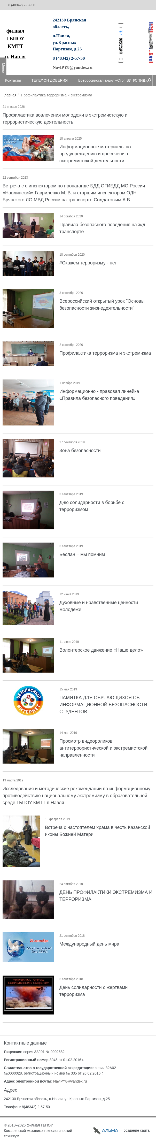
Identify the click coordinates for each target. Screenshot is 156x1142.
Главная (9, 95)
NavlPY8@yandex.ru (72, 67)
